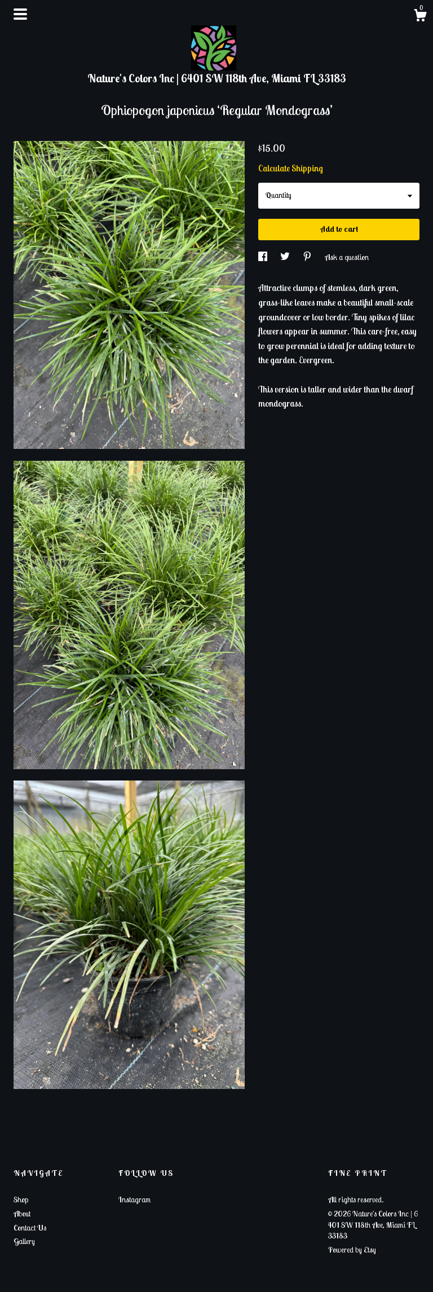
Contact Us (30, 1228)
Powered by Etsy (352, 1250)
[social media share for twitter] (285, 257)
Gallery (24, 1241)
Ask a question (347, 257)
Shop (21, 1199)
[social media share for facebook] (263, 257)
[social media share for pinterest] (308, 257)
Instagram (134, 1199)
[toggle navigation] (20, 14)
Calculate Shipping (290, 168)
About (22, 1214)
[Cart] (420, 16)
